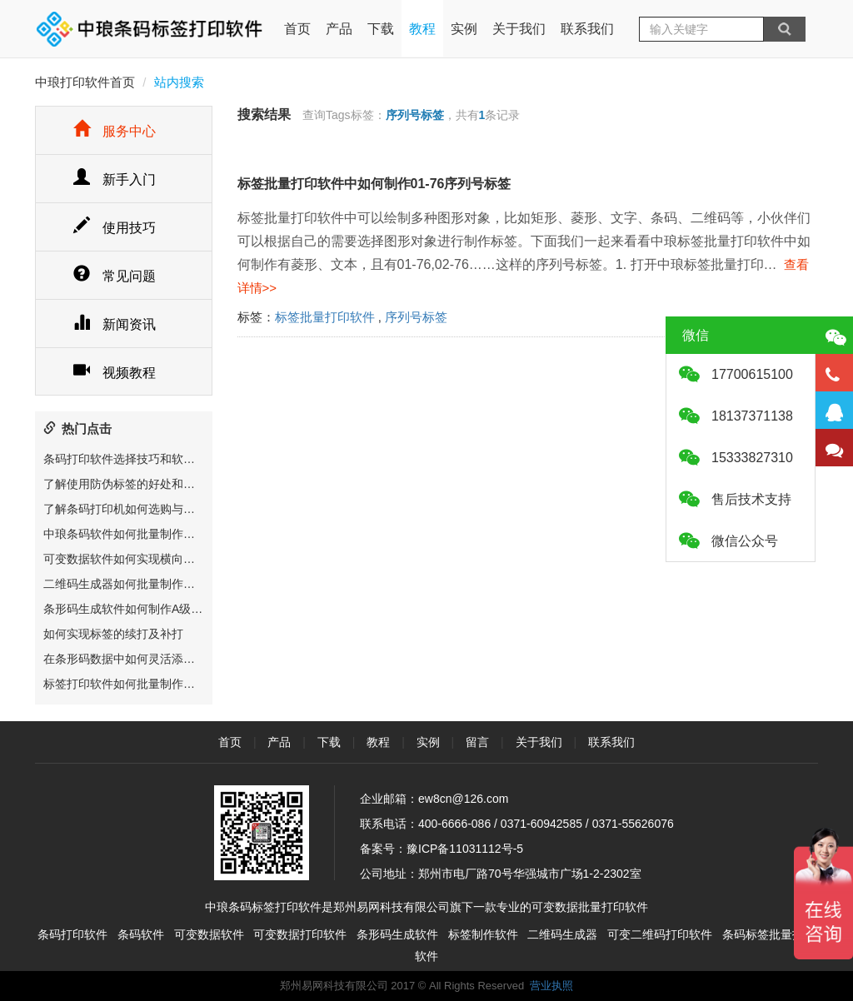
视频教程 (114, 373)
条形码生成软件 (397, 934)
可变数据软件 (209, 934)
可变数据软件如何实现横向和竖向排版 (142, 558)
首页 (297, 18)
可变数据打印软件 (300, 934)
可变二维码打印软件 (659, 934)
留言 (477, 742)
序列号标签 (416, 317)
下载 (380, 29)
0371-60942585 (541, 823)
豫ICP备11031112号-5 (465, 848)
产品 (339, 29)
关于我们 (519, 29)
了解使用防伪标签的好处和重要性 (130, 484)
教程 (422, 29)
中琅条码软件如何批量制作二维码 (130, 533)
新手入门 (114, 179)
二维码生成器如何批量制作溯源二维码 (142, 583)
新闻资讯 (114, 324)
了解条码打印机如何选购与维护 (125, 508)
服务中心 (114, 131)
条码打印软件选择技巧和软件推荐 (130, 459)
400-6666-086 (454, 823)
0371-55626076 (633, 823)
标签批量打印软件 (325, 317)
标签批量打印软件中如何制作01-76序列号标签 (374, 184)
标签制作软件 (483, 934)
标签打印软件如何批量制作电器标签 (136, 683)
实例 (464, 29)
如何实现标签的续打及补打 (113, 633)
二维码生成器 (562, 934)
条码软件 (140, 934)
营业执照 (551, 985)
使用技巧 (114, 228)
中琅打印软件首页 (85, 82)
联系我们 (587, 29)
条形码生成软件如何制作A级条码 (128, 608)
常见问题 (114, 276)
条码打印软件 (72, 934)
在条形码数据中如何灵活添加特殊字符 (142, 658)
